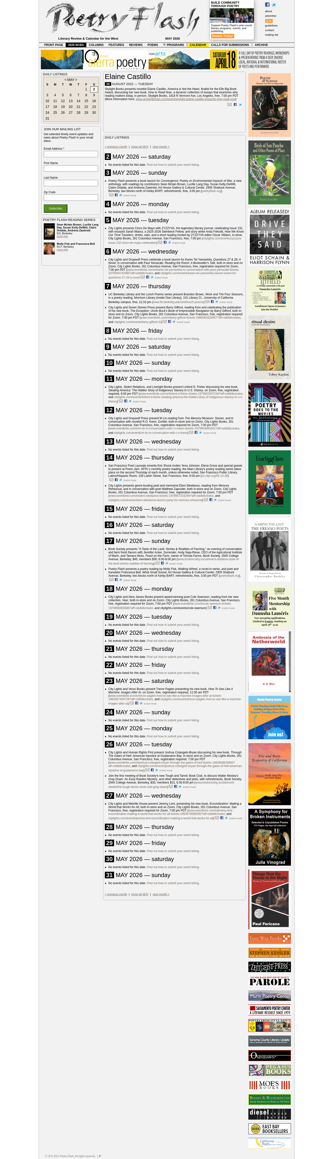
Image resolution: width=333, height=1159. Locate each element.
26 (63, 112)
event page (130, 195)
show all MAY (140, 146)
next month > (161, 146)
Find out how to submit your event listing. (173, 164)
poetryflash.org (211, 191)
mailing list (271, 34)
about (268, 11)
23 (94, 107)
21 (79, 107)
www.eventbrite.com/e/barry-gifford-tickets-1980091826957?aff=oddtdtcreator (191, 317)
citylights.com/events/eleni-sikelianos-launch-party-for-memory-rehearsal (155, 500)
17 (47, 107)
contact (269, 30)
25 (55, 112)
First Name (51, 163)
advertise (271, 15)
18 (55, 107)
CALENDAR (198, 45)
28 (79, 112)
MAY (70, 80)
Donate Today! (222, 36)
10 (47, 101)
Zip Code (50, 192)
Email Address (54, 148)
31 (47, 118)
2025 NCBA (76, 45)
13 (71, 101)
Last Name (51, 177)
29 (86, 112)
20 (71, 107)
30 (94, 112)
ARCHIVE (261, 45)
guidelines (271, 25)
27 (71, 112)
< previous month (116, 146)
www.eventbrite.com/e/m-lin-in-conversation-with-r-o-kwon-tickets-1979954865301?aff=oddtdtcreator (174, 428)
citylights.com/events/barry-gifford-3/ (137, 322)
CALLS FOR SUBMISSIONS (230, 45)
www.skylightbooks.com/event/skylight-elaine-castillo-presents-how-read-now (186, 99)
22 (86, 107)
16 (94, 101)
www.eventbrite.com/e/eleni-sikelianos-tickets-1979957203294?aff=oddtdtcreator (161, 495)
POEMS (153, 45)
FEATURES (116, 45)
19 (63, 107)
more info (62, 236)
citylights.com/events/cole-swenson (183, 608)
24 (47, 112)
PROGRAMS (173, 45)
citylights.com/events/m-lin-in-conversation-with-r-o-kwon (150, 433)
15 (86, 101)
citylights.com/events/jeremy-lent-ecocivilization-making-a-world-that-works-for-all (160, 818)
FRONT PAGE (53, 45)
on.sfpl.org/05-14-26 (215, 476)
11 (55, 101)
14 (79, 101)
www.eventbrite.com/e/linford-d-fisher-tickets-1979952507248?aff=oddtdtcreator (191, 393)
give (269, 20)
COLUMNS (96, 45)
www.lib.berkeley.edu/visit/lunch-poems (178, 302)
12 (63, 101)
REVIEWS (136, 45)
